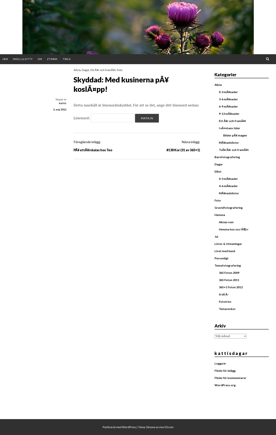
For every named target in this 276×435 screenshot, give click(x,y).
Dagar (85, 70)
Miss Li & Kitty (23, 59)
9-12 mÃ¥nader (229, 113)
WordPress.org (225, 385)
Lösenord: (104, 117)
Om (40, 59)
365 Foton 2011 (229, 280)
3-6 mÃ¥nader (228, 99)
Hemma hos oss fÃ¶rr (234, 229)
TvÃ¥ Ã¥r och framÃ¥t (234, 149)
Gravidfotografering (229, 207)
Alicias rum (226, 222)
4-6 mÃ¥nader (228, 186)
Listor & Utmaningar (228, 243)
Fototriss (225, 301)
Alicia (77, 70)
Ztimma (52, 59)
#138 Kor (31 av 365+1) (183, 150)
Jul (216, 236)
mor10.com (166, 427)
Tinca (67, 59)
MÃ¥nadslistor (229, 142)
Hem (5, 59)
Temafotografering (228, 265)
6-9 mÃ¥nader (228, 106)
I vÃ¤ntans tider (229, 128)
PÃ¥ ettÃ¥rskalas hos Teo (93, 150)
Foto (120, 70)
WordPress (129, 427)
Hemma (220, 215)
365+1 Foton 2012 (231, 287)
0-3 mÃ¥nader (228, 92)
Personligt (221, 258)
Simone (150, 427)
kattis (62, 103)
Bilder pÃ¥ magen (235, 135)
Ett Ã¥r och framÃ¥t (103, 70)
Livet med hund (225, 251)
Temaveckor (227, 308)
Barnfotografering (227, 157)
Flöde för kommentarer (230, 378)
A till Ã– (224, 294)
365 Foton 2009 (229, 272)
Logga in (220, 363)
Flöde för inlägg (225, 370)
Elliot (218, 171)
